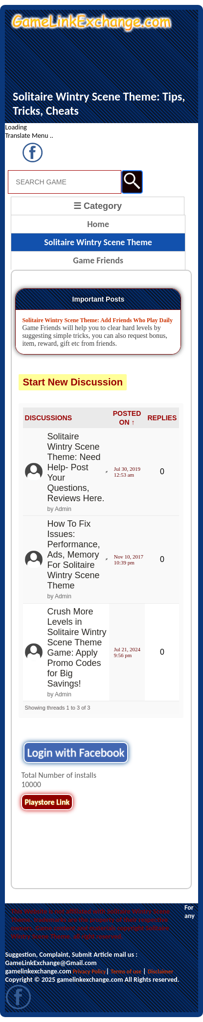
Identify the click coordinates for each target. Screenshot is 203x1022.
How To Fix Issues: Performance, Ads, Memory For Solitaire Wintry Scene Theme (73, 554)
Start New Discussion (73, 382)
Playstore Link (46, 802)
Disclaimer (160, 971)
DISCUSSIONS (48, 418)
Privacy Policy (89, 971)
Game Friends (98, 260)
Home (98, 224)
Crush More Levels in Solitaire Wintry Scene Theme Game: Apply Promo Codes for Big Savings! (77, 648)
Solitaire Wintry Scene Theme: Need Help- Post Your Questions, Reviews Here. (76, 467)
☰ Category (97, 206)
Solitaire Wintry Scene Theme (98, 242)
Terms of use (126, 971)
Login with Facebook (75, 752)
